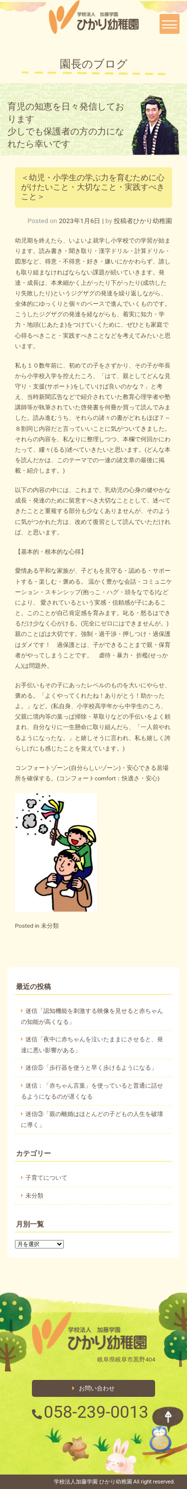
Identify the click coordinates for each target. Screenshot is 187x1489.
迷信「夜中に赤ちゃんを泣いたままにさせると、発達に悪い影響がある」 (92, 1045)
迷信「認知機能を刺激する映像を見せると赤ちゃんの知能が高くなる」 (92, 1016)
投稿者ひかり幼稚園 (143, 221)
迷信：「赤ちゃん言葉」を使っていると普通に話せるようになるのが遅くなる (92, 1091)
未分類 (50, 925)
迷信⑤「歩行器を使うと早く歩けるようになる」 (91, 1067)
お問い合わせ (93, 1388)
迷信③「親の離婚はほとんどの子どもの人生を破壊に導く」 (92, 1119)
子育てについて (46, 1177)
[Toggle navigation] (170, 24)
